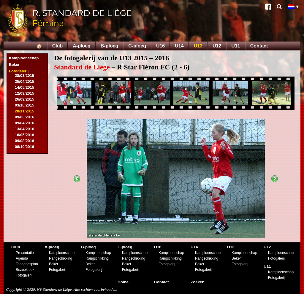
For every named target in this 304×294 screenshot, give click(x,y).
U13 (198, 45)
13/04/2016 (24, 129)
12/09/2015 (24, 93)
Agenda (22, 258)
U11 (235, 45)
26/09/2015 (24, 99)
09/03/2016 (24, 117)
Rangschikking (60, 258)
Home (123, 282)
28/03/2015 (24, 75)
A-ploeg (82, 45)
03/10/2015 (24, 105)
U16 (160, 45)
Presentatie (25, 253)
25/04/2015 (24, 81)
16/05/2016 (24, 135)
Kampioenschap (24, 58)
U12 (217, 45)
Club (57, 45)
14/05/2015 (24, 87)
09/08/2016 (24, 141)
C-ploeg (137, 45)
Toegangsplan (27, 264)
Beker (14, 64)
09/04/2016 (24, 123)
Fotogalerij (18, 71)
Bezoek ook (25, 270)
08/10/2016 (24, 146)
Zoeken (198, 282)
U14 (179, 45)
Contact (259, 45)
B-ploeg (109, 45)
